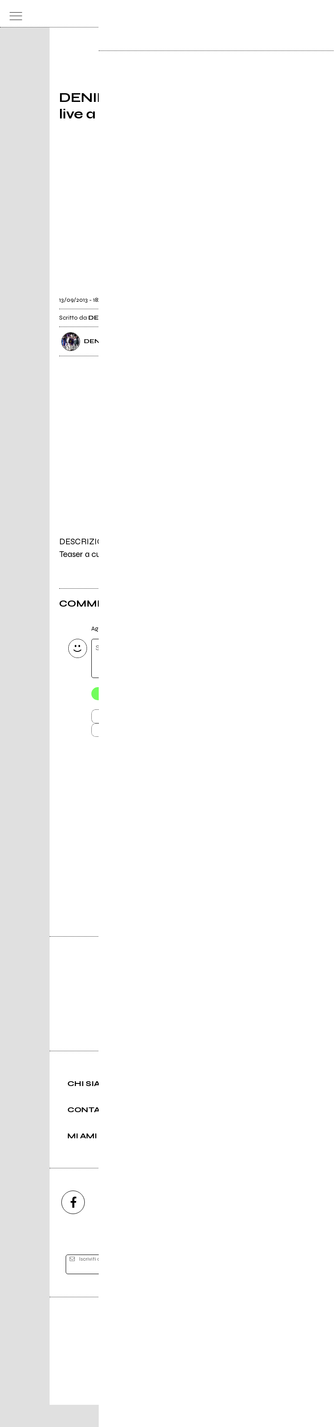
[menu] (13, 13)
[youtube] (167, 1224)
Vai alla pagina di (167, 860)
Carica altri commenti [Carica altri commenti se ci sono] (143, 734)
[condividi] (267, 294)
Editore (167, 1350)
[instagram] (120, 1224)
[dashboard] (320, 13)
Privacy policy (191, 1390)
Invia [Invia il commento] (135, 718)
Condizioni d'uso (147, 1390)
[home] (148, 13)
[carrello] (286, 13)
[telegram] (261, 1224)
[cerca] (303, 13)
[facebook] (73, 1224)
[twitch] (214, 1224)
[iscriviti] (251, 1286)
